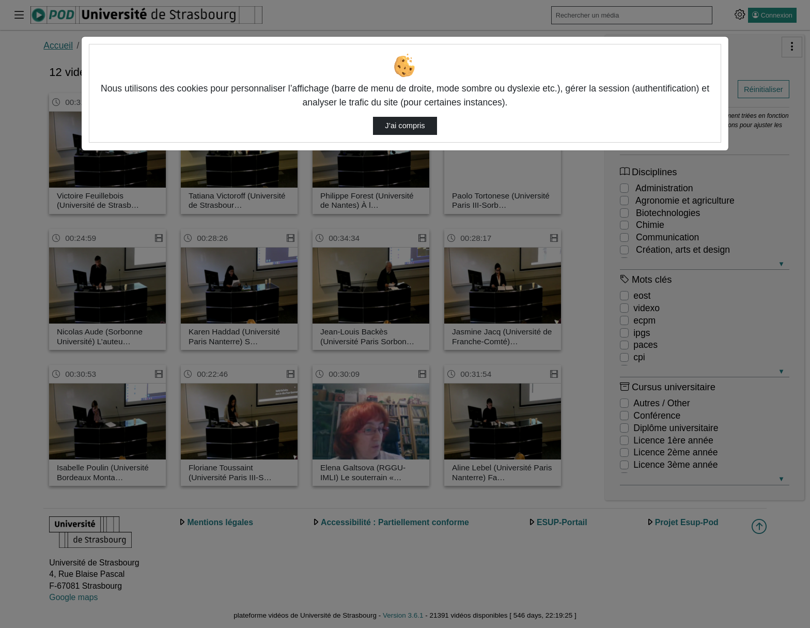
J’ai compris (405, 125)
